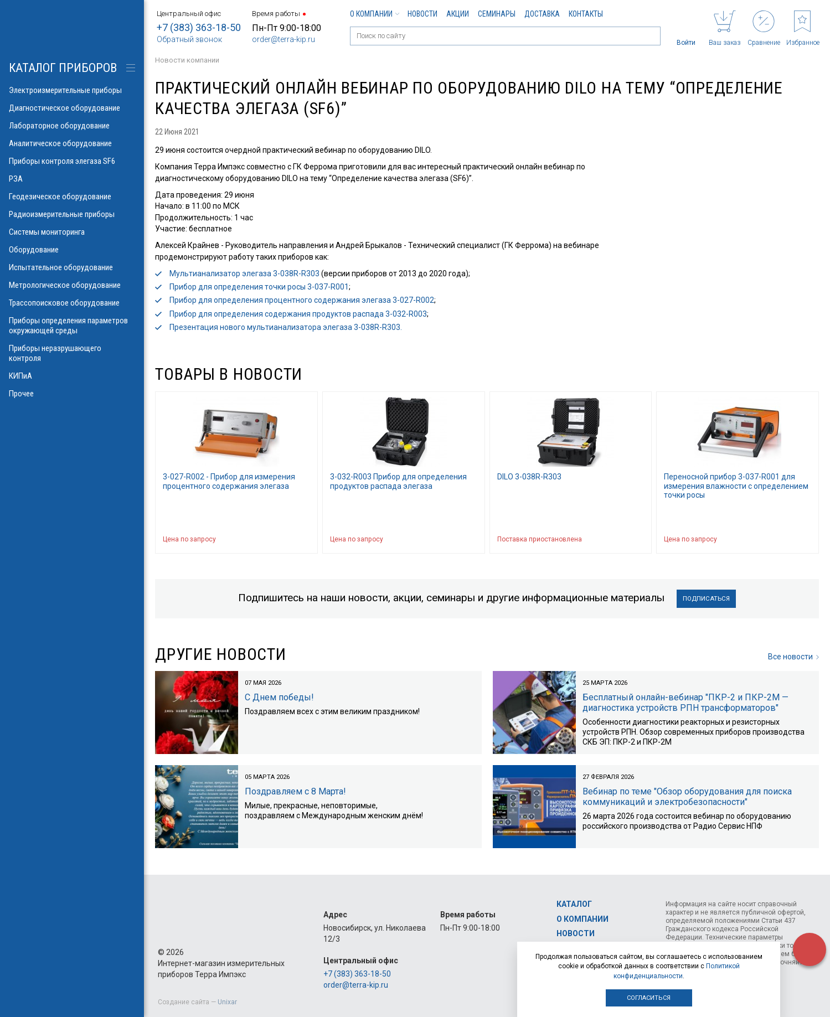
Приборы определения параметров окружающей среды (72, 325)
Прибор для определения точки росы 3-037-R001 (259, 286)
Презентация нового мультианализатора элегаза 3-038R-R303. (285, 327)
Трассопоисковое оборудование (72, 303)
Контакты (586, 13)
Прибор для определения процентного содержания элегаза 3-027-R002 (301, 300)
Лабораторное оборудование (72, 126)
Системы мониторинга (72, 232)
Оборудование (72, 250)
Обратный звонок (189, 39)
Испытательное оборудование (72, 267)
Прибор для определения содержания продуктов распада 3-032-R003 (298, 313)
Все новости (793, 657)
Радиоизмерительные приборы (72, 214)
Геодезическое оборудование (72, 197)
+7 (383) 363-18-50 (199, 27)
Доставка (542, 13)
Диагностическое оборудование (72, 108)
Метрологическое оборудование (72, 285)
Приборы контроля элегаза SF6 (72, 161)
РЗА (72, 179)
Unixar (227, 1002)
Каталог (574, 904)
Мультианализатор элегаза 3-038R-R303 (244, 273)
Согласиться (649, 997)
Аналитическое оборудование (72, 143)
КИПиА (72, 376)
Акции (457, 13)
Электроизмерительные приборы (72, 90)
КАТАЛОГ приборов (63, 68)
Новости (422, 13)
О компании (374, 13)
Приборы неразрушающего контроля (72, 353)
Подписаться (706, 598)
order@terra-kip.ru (283, 39)
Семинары (496, 13)
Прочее (72, 394)
